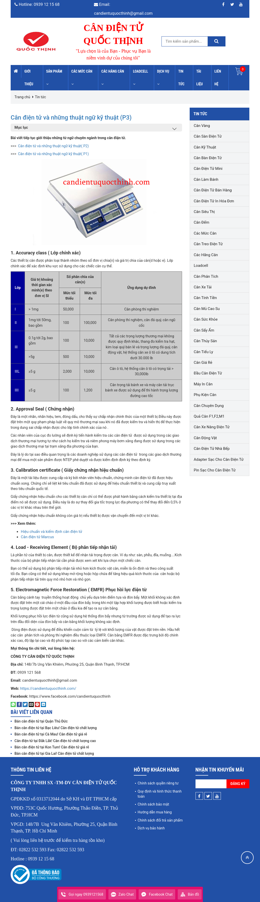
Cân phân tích (206, 276)
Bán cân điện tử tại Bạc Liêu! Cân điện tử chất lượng (55, 728)
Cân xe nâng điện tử (212, 427)
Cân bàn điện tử (208, 158)
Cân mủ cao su (207, 308)
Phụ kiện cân (205, 394)
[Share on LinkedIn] (43, 704)
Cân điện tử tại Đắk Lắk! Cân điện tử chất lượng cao (55, 741)
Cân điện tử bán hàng (213, 190)
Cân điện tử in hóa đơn (214, 201)
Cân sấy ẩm (204, 330)
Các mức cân (81, 77)
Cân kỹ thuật (205, 147)
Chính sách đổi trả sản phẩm (160, 820)
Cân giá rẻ (203, 362)
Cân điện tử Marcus (37, 537)
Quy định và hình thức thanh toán (160, 793)
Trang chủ (22, 97)
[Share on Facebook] (19, 704)
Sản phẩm (54, 77)
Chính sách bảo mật (153, 804)
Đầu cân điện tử (208, 373)
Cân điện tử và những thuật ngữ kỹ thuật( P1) (53, 154)
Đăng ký (238, 784)
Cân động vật (205, 438)
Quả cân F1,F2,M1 (209, 416)
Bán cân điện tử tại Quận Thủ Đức (41, 721)
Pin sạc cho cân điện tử (215, 470)
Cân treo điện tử (208, 244)
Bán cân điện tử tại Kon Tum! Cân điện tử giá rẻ (51, 747)
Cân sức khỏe (206, 319)
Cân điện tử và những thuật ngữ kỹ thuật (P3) (87, 116)
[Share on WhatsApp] (13, 704)
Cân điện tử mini (208, 168)
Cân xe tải (203, 287)
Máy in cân (203, 384)
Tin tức (181, 77)
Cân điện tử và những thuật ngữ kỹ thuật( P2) (53, 146)
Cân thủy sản (205, 341)
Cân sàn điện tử (208, 136)
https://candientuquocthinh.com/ (48, 688)
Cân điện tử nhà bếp (212, 448)
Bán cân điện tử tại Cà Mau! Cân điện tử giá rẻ (50, 734)
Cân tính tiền (205, 298)
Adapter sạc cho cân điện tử (218, 459)
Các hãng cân (112, 77)
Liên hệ (218, 77)
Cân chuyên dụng (209, 405)
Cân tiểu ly (203, 352)
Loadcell (140, 77)
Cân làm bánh (206, 179)
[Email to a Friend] (31, 704)
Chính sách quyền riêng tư (158, 783)
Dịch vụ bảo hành (151, 828)
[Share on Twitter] (25, 704)
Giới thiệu (28, 77)
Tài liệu (199, 77)
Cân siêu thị (204, 211)
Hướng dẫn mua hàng (155, 812)
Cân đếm (201, 222)
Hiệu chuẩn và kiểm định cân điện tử (51, 531)
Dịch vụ (163, 77)
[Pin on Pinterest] (37, 704)
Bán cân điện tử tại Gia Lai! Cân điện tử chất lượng (54, 753)
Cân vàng (202, 125)
